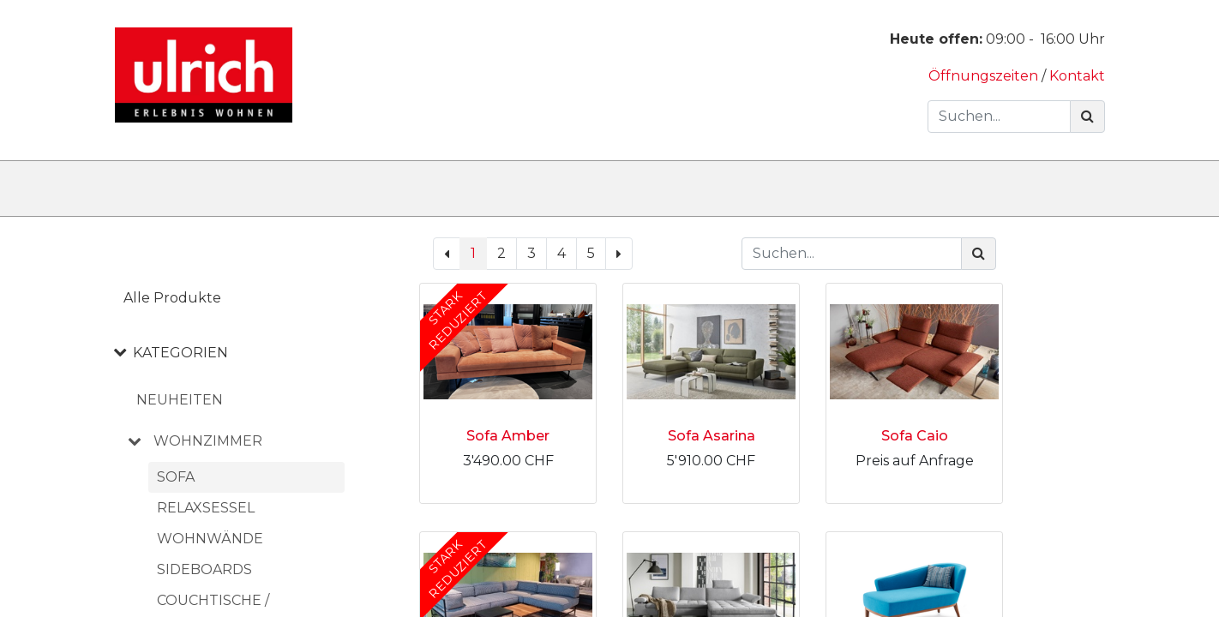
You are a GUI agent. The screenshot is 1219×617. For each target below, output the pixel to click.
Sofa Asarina (711, 436)
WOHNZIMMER (207, 441)
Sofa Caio (914, 436)
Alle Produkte (172, 298)
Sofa (176, 477)
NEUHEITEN (179, 400)
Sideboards (204, 569)
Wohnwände (210, 538)
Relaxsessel (206, 508)
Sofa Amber (507, 436)
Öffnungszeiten (985, 76)
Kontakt (1077, 76)
